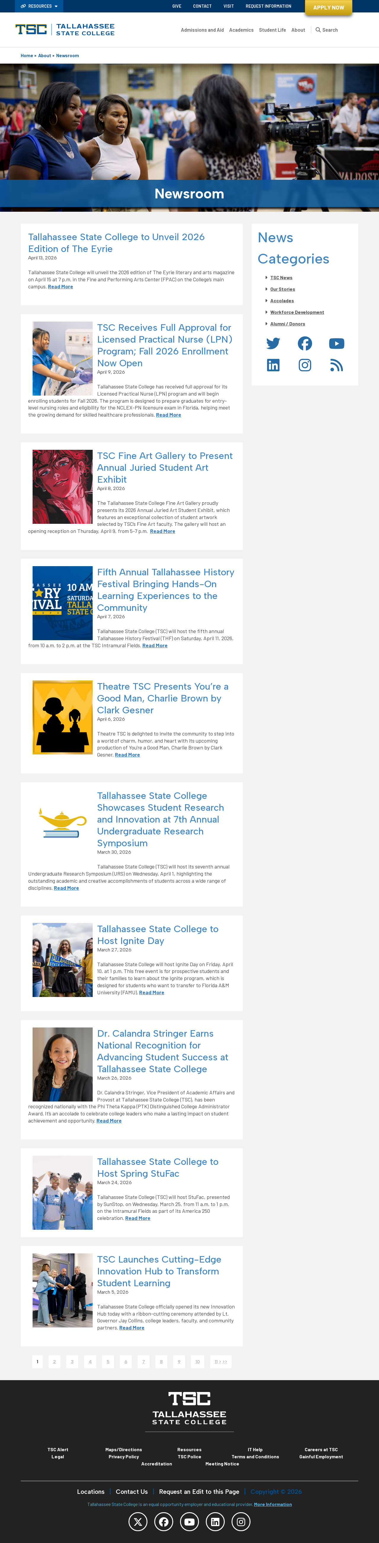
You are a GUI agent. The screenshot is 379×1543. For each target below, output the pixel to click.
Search (330, 30)
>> (224, 1361)
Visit (229, 6)
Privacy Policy (124, 1456)
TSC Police (189, 1456)
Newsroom (67, 55)
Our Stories (282, 289)
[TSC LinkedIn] (215, 1521)
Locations (91, 1491)
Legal (58, 1456)
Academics (241, 30)
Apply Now (328, 7)
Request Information (268, 6)
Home (27, 55)
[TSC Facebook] (163, 1521)
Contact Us (132, 1491)
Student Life (272, 30)
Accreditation (156, 1463)
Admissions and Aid (202, 30)
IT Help (255, 1449)
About (298, 30)
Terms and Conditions (255, 1456)
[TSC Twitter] (138, 1521)
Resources (37, 6)
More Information (273, 1504)
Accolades (282, 300)
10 (197, 1361)
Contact (202, 6)
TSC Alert (57, 1449)
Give (176, 6)
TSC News (281, 277)
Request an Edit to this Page (199, 1491)
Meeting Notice (222, 1463)
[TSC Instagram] (241, 1521)
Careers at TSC (321, 1449)
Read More (60, 286)
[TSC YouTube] (189, 1521)
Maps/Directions (123, 1449)
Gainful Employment (321, 1456)
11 (216, 1361)
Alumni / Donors (287, 323)
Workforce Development (297, 312)
